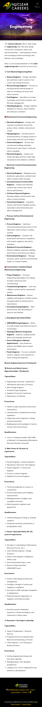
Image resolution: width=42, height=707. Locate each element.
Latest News (15, 693)
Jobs (32, 690)
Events (25, 693)
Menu (37, 5)
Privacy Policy (26, 705)
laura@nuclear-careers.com (18, 690)
